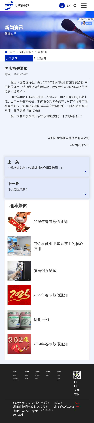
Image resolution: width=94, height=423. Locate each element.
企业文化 (58, 375)
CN (62, 5)
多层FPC (14, 375)
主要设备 (58, 378)
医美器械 (26, 378)
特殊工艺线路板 (15, 378)
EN (69, 5)
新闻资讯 (25, 52)
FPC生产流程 (37, 375)
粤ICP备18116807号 (77, 406)
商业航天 (26, 375)
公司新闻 (41, 52)
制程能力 (36, 378)
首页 (12, 52)
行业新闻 (40, 58)
